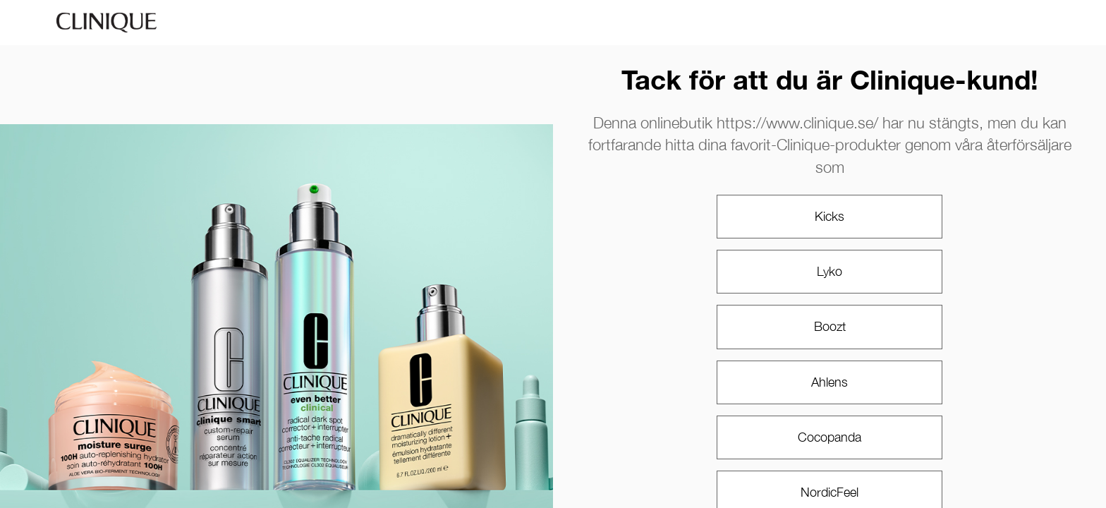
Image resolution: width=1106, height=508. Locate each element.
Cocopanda (829, 437)
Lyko (829, 271)
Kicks (829, 216)
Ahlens (829, 382)
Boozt (830, 326)
